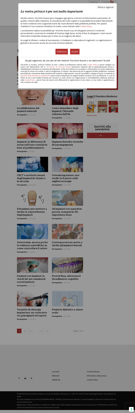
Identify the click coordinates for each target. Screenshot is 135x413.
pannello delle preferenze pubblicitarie (35, 75)
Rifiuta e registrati (106, 7)
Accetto (74, 51)
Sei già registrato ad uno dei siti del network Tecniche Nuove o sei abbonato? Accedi (67, 60)
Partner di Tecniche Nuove (60, 67)
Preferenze (62, 51)
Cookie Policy (86, 26)
